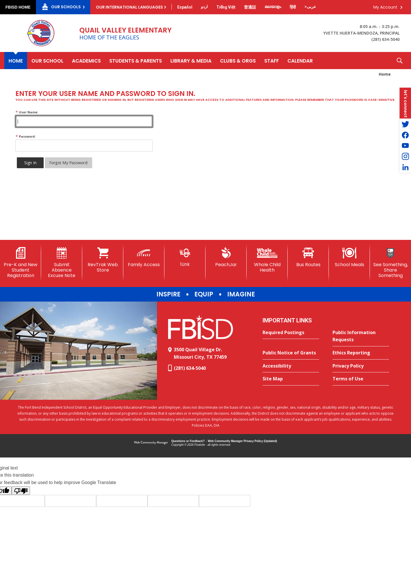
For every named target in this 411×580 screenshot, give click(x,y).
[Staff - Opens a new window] (271, 60)
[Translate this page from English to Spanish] (184, 7)
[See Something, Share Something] (390, 263)
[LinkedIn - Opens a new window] (405, 167)
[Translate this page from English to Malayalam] (273, 7)
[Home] (15, 60)
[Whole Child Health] (267, 260)
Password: (25, 136)
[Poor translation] (21, 490)
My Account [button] (385, 7)
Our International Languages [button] (129, 7)
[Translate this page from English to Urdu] (204, 7)
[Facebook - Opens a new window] (405, 135)
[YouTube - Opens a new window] (405, 146)
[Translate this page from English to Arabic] (310, 7)
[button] (399, 60)
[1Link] (185, 257)
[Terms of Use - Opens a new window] (360, 379)
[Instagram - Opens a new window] (405, 156)
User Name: (26, 112)
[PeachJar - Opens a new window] (226, 257)
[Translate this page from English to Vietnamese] (225, 7)
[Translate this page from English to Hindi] (293, 7)
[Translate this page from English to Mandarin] (250, 7)
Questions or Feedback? (188, 441)
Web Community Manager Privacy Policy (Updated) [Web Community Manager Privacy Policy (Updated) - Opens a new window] (242, 441)
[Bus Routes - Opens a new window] (308, 257)
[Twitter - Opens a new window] (405, 124)
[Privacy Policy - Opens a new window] (360, 366)
